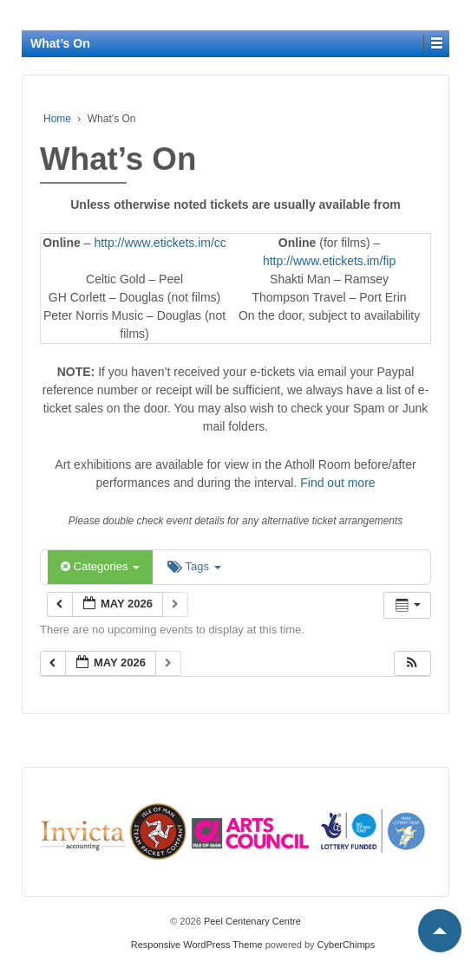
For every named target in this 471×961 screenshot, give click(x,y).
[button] (412, 663)
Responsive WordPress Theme (197, 944)
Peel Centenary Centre (251, 921)
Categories (100, 566)
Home (57, 119)
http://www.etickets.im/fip (329, 261)
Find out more (337, 483)
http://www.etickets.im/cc (160, 243)
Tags (193, 566)
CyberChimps (346, 944)
